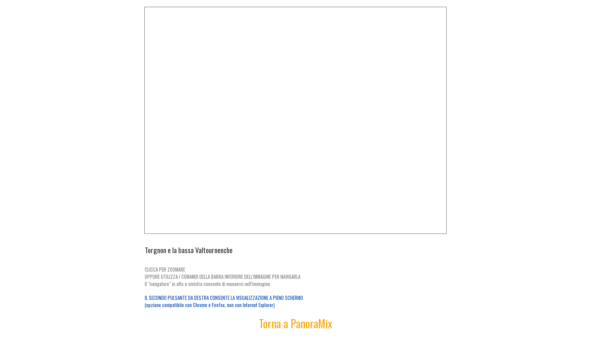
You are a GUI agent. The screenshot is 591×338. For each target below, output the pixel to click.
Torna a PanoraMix (295, 323)
